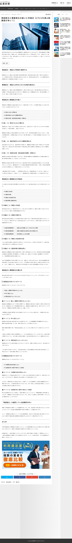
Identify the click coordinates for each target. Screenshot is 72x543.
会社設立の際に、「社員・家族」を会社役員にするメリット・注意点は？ (65, 31)
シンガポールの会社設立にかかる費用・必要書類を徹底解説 (65, 54)
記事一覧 (62, 3)
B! (44, 478)
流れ (18, 483)
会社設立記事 (10, 8)
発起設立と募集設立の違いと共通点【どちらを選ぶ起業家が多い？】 (65, 48)
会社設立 (16, 8)
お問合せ (69, 3)
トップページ (3, 8)
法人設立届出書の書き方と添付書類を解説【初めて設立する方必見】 (65, 25)
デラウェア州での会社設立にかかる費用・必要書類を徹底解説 (65, 43)
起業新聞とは (55, 3)
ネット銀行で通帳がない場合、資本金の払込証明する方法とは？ (65, 19)
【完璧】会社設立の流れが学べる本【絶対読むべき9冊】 (65, 37)
